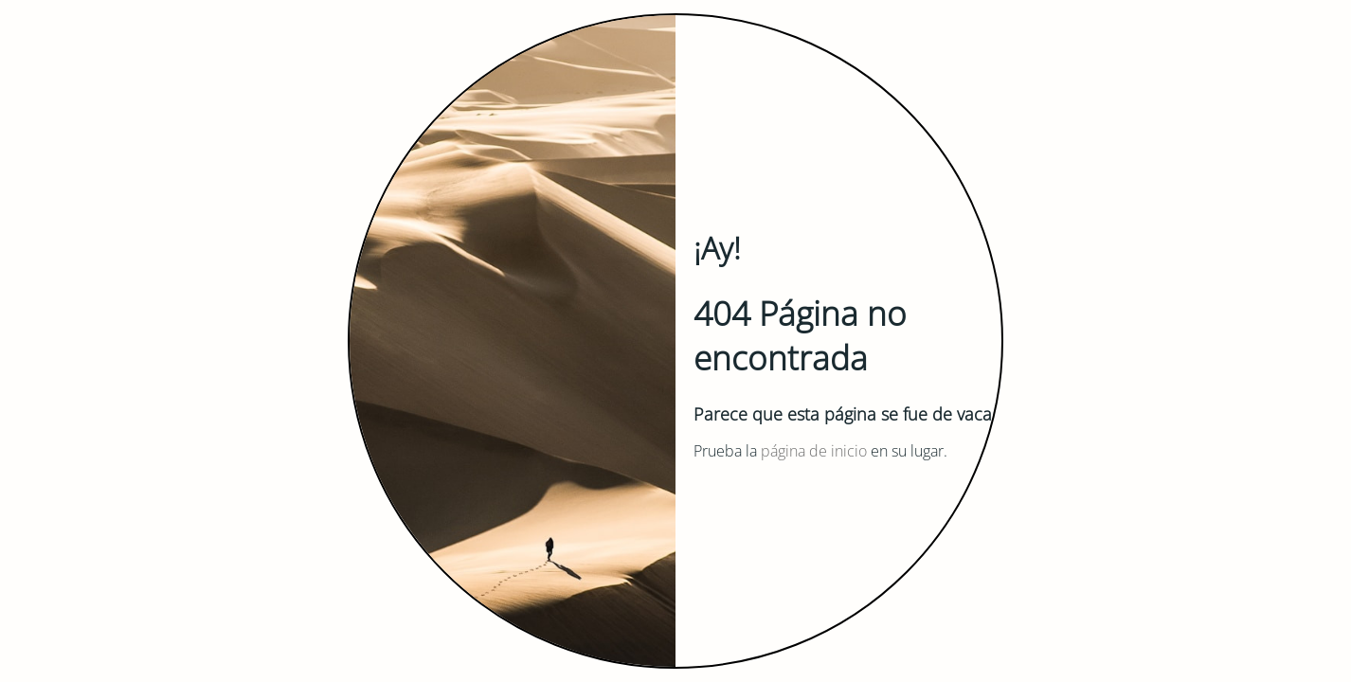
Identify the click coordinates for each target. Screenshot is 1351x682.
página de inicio (814, 450)
